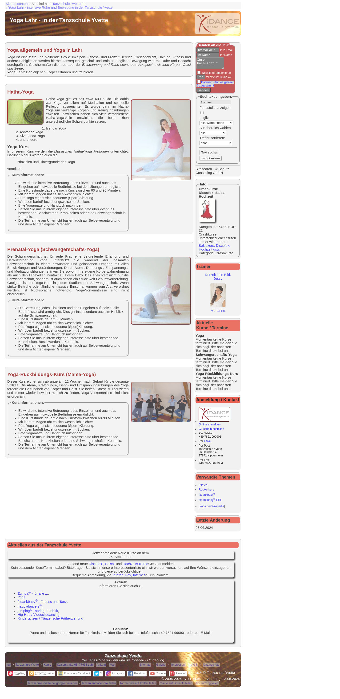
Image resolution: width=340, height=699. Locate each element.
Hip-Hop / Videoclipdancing (39, 617)
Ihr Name (225, 55)
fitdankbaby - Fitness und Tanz (42, 604)
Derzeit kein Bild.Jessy (218, 279)
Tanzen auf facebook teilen (98, 685)
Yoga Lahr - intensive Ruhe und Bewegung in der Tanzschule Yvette (60, 7)
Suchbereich (209, 130)
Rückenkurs (206, 491)
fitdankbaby (207, 497)
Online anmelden (214, 425)
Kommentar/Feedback (74, 675)
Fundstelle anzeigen (215, 110)
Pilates (203, 487)
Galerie (161, 666)
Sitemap (145, 666)
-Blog (16, 675)
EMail (207, 443)
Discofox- (96, 566)
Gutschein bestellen (211, 431)
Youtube (158, 675)
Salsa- (110, 566)
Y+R (190, 681)
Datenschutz (211, 666)
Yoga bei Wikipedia (212, 508)
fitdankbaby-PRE (210, 502)
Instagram (115, 675)
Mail (112, 666)
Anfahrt (101, 666)
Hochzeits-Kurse (135, 566)
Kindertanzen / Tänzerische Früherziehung (50, 620)
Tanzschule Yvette (27, 666)
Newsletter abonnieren (216, 75)
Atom (51, 675)
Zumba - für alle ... (33, 595)
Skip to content (17, 4)
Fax (128, 577)
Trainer (203, 268)
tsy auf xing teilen (207, 685)
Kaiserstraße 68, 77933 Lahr (75, 666)
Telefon (118, 577)
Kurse (47, 666)
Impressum (178, 666)
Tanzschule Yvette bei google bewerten (53, 685)
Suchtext (207, 99)
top (9, 666)
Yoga (21, 599)
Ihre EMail (226, 50)
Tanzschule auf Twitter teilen (138, 685)
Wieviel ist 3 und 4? (218, 79)
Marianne (217, 311)
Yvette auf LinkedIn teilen (176, 685)
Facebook (137, 675)
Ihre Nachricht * (211, 64)
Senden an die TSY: (214, 45)
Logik (204, 120)
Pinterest (178, 675)
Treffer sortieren (212, 140)
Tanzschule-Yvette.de (68, 4)
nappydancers (30, 608)
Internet (139, 577)
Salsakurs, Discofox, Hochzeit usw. (214, 249)
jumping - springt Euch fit (38, 613)
